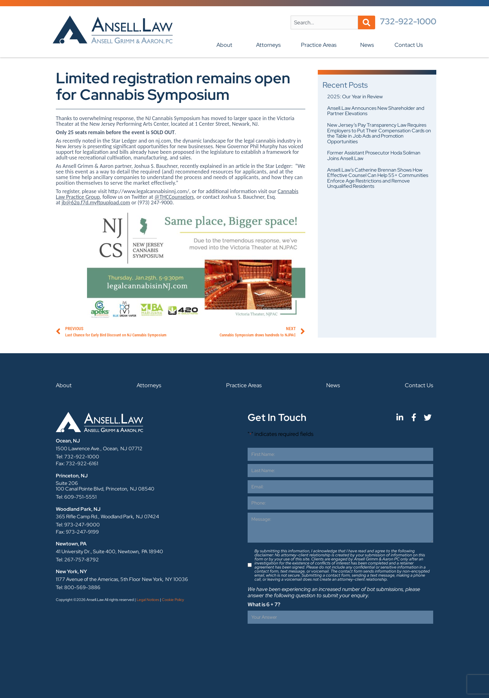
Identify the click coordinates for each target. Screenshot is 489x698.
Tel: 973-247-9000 (78, 524)
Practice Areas (320, 44)
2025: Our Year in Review (355, 96)
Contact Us (410, 44)
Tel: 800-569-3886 (78, 587)
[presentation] (295, 639)
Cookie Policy (173, 599)
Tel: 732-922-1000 (77, 456)
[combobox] (324, 22)
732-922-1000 (408, 21)
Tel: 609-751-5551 (76, 497)
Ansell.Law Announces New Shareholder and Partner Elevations (375, 111)
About (225, 44)
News (367, 44)
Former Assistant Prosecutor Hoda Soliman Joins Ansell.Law (373, 155)
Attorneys (268, 44)
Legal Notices (148, 599)
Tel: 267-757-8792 (77, 559)
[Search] (366, 22)
